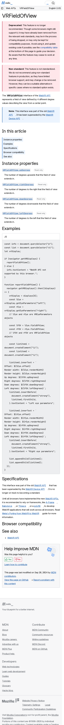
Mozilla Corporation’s (17, 715)
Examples (8, 143)
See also (7, 156)
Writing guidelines (40, 639)
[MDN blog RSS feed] (22, 616)
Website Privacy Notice (33, 700)
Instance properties (12, 139)
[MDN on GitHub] (3, 616)
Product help (8, 653)
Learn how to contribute (15, 564)
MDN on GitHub (40, 649)
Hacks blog (7, 690)
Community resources (42, 634)
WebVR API (44, 95)
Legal (47, 705)
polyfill (37, 506)
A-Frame (50, 502)
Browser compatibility (13, 152)
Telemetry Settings (31, 705)
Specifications (10, 148)
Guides (5, 676)
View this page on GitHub (16, 580)
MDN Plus (7, 649)
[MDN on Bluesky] (8, 616)
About (5, 630)
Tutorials (6, 681)
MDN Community (40, 630)
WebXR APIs (51, 498)
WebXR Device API (35, 489)
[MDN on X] (13, 616)
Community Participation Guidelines (39, 709)
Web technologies (10, 666)
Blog (4, 634)
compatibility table (49, 47)
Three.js (22, 506)
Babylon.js (7, 506)
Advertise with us (10, 644)
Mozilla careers (9, 639)
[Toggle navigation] (59, 3)
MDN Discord (39, 644)
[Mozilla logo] (10, 701)
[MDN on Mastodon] (18, 616)
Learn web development (13, 671)
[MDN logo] (7, 604)
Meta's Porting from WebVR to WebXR (20, 513)
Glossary (6, 685)
